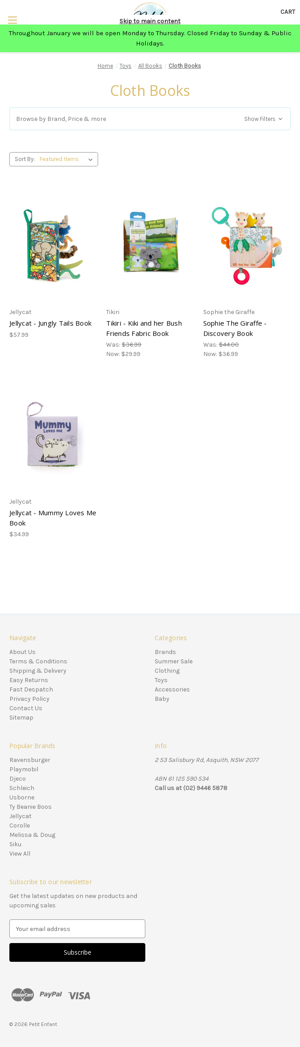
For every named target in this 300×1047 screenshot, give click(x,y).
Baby (162, 699)
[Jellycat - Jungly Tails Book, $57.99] (53, 246)
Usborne (21, 797)
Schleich (21, 788)
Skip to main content (150, 21)
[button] (150, 119)
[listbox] (68, 159)
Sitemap (21, 717)
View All (19, 853)
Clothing (167, 671)
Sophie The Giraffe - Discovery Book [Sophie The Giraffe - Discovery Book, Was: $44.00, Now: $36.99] (235, 328)
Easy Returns (28, 680)
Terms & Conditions (38, 661)
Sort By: (25, 159)
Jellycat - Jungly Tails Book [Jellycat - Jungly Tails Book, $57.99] (50, 323)
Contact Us (25, 708)
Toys (161, 680)
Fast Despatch (31, 689)
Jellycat (20, 816)
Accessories (172, 689)
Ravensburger (29, 760)
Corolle (19, 825)
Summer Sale (174, 661)
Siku (15, 844)
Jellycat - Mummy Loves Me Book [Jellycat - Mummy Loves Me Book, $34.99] (52, 517)
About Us (22, 652)
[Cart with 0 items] (287, 12)
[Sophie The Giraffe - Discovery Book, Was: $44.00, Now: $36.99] (247, 246)
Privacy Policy (29, 699)
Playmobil (23, 769)
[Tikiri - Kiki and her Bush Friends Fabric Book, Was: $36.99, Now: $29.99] (149, 246)
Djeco (17, 778)
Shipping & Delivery (37, 671)
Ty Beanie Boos (30, 807)
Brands (165, 652)
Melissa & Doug (32, 835)
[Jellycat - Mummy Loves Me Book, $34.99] (53, 435)
